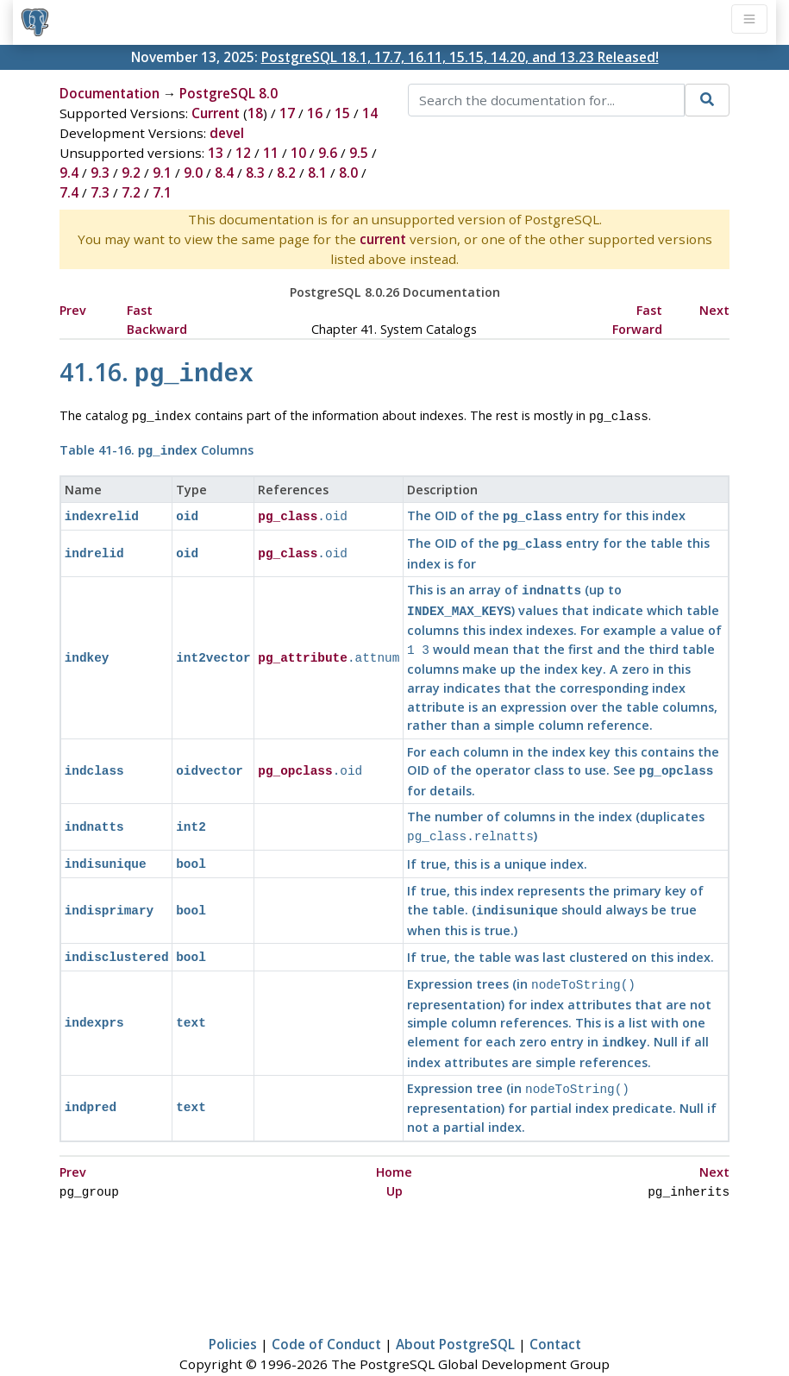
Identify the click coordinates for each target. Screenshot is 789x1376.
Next (714, 310)
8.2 (286, 172)
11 (271, 152)
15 (342, 113)
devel (227, 132)
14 (370, 113)
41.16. (156, 371)
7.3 (100, 192)
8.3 (255, 172)
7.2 (131, 192)
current (383, 239)
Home (394, 1142)
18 (255, 113)
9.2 (131, 172)
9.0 (193, 172)
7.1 (162, 192)
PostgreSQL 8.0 (228, 93)
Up (394, 1161)
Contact (555, 1313)
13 (215, 152)
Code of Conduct (326, 1313)
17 (287, 113)
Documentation (109, 93)
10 (298, 152)
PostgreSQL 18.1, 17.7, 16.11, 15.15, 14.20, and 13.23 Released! (460, 57)
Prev (72, 310)
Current (215, 113)
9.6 (327, 152)
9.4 (68, 172)
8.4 (224, 172)
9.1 (162, 172)
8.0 (348, 172)
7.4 (68, 192)
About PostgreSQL (455, 1313)
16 (314, 113)
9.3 (100, 172)
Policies (233, 1313)
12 (243, 152)
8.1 (317, 172)
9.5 (358, 152)
